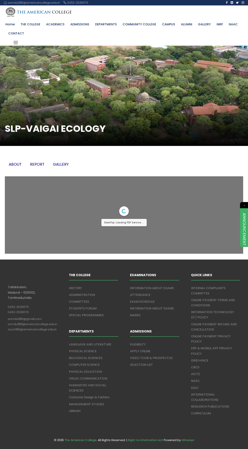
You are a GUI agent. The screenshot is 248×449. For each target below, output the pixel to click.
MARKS (135, 315)
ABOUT (15, 164)
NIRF (220, 24)
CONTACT (16, 33)
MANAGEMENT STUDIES (86, 404)
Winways (188, 440)
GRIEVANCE (199, 360)
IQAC (195, 388)
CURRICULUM (201, 413)
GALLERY (204, 24)
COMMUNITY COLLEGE (139, 24)
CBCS (195, 367)
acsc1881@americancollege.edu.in (32, 329)
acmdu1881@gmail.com (24, 319)
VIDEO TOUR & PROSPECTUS (151, 358)
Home (10, 24)
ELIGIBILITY (138, 344)
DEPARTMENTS (106, 24)
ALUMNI (186, 24)
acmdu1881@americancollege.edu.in (32, 324)
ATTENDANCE (140, 295)
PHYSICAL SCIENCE (83, 351)
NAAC (233, 24)
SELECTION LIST (141, 364)
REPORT (37, 164)
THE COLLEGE (30, 24)
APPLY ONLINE (140, 351)
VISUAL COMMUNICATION (88, 378)
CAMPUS (168, 24)
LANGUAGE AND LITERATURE (90, 344)
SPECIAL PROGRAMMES (86, 315)
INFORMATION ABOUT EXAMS (152, 288)
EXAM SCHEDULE (142, 301)
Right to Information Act (145, 440)
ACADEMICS (55, 24)
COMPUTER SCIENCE (84, 364)
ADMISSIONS (79, 24)
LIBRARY (75, 411)
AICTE (195, 374)
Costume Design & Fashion (89, 397)
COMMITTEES (79, 301)
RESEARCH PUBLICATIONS (210, 406)
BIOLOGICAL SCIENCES (85, 358)
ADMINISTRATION (82, 295)
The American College (80, 440)
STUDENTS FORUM (82, 308)
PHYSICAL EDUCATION (85, 371)
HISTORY (75, 288)
